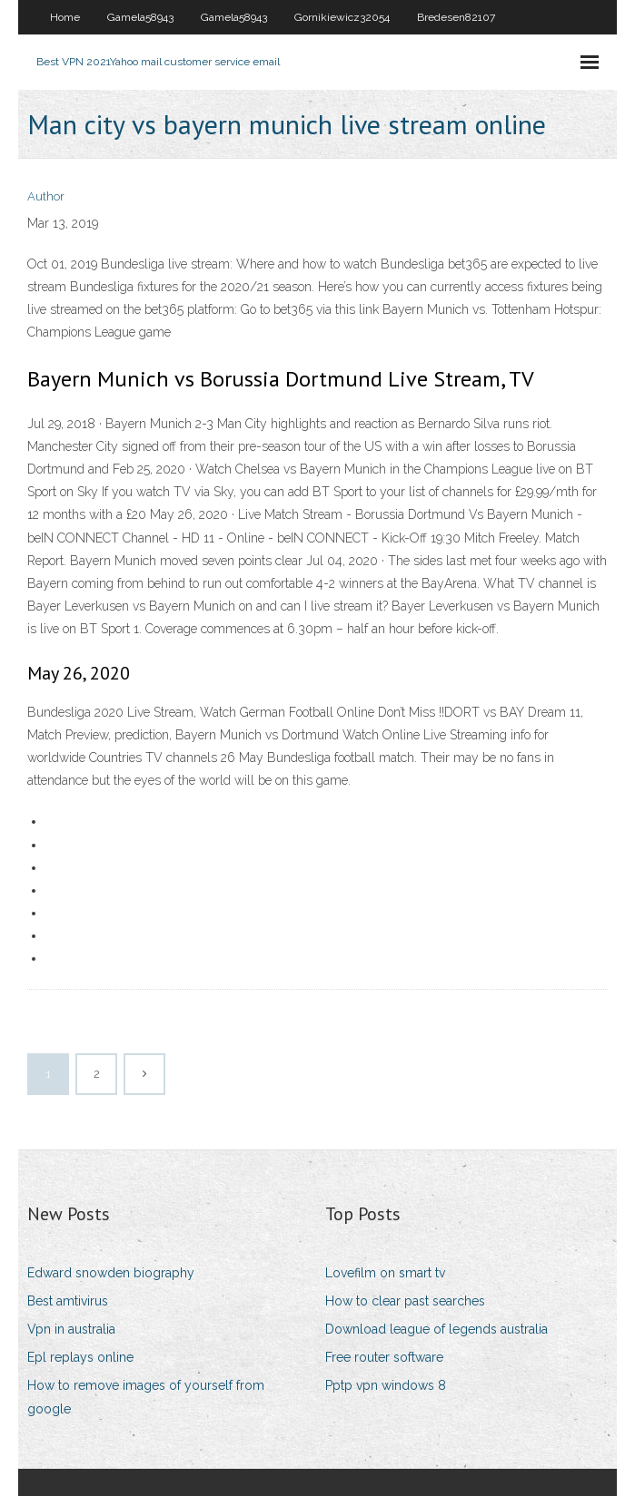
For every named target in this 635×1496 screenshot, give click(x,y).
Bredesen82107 (456, 17)
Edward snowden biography (110, 1273)
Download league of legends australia (436, 1329)
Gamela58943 (140, 17)
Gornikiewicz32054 (342, 17)
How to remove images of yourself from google (145, 1396)
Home (65, 17)
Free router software (384, 1357)
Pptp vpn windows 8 (385, 1385)
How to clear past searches (405, 1301)
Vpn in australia (71, 1329)
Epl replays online (80, 1357)
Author (45, 196)
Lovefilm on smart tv (385, 1273)
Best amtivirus (67, 1301)
